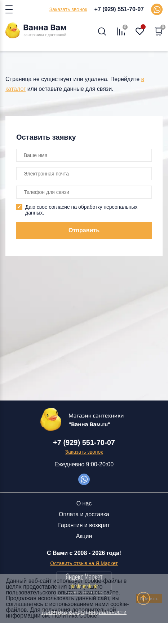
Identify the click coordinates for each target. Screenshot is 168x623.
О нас (84, 503)
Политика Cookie (74, 616)
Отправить (84, 230)
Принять (149, 598)
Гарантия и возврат (84, 525)
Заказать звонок (68, 9)
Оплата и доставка (84, 514)
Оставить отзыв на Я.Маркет (84, 563)
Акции (84, 536)
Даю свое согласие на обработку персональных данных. (81, 210)
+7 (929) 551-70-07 (119, 9)
